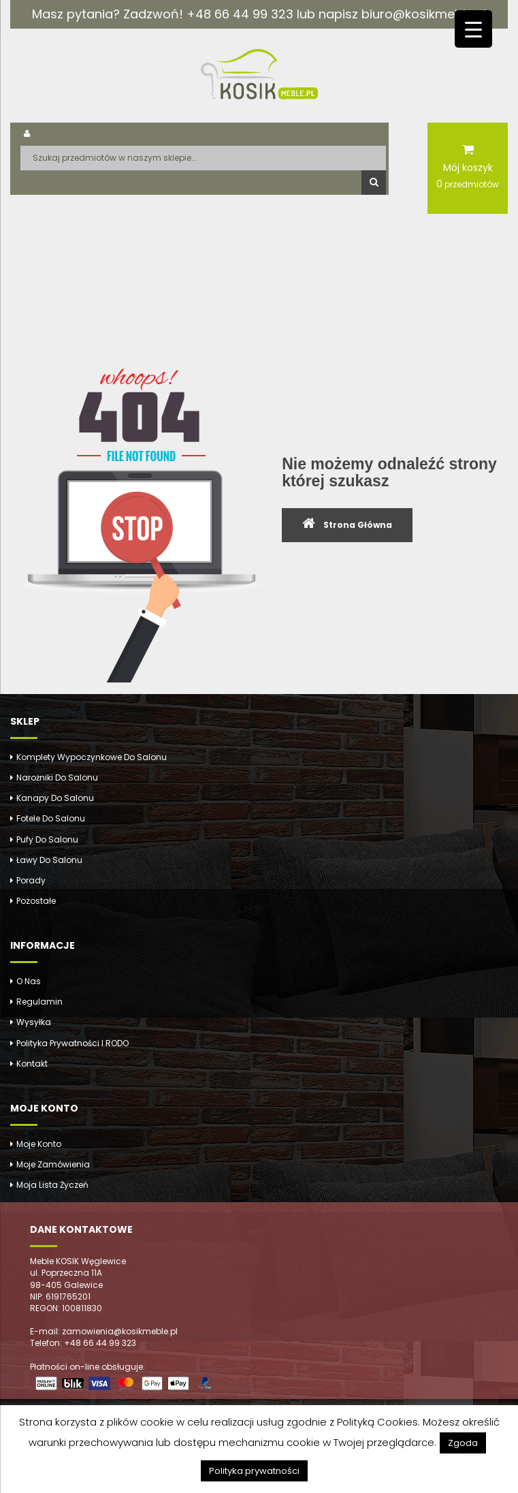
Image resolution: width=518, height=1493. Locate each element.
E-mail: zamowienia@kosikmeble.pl (104, 1331)
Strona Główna (357, 525)
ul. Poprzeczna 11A (66, 1272)
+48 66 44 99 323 (240, 13)
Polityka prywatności (254, 1470)
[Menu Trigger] (473, 29)
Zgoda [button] (463, 1442)
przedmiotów (467, 184)
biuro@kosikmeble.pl (423, 13)
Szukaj (373, 182)
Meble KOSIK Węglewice (78, 1261)
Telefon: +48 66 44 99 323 (83, 1343)
